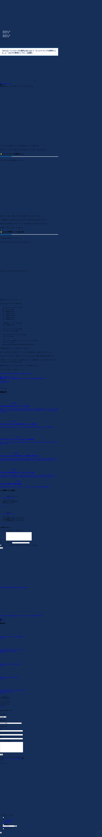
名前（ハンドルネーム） (6, 544)
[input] (9, 829)
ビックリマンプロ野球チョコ (26, 378)
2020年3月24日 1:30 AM (8, 513)
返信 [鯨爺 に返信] (4, 523)
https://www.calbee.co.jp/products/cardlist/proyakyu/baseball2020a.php (15, 373)
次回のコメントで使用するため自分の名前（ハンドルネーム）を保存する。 (20, 546)
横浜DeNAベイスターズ (10, 377)
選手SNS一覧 (8, 825)
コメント (3, 541)
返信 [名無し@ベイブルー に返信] (4, 506)
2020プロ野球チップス (40, 378)
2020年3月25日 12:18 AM (8, 497)
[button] (16, 829)
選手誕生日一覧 (9, 823)
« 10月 (1, 708)
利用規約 (18, 762)
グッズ (2, 377)
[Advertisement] (29, 43)
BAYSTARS (16, 378)
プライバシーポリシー (9, 762)
